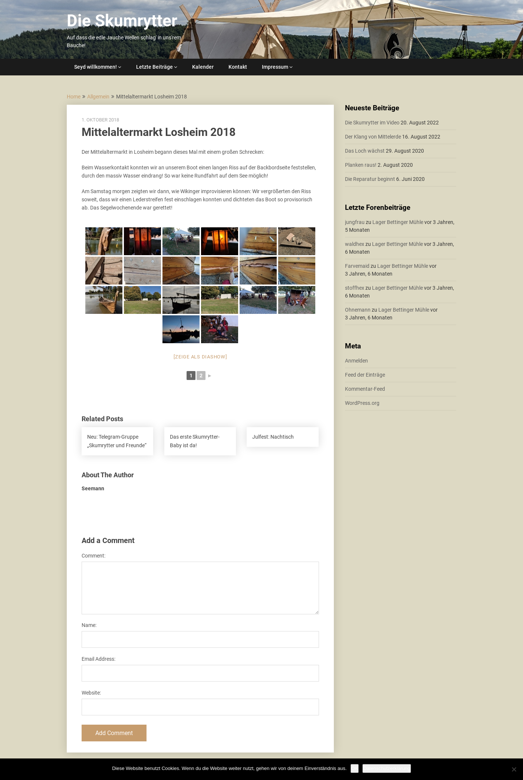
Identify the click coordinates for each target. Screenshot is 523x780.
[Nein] (513, 769)
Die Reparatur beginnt (370, 179)
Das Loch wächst (365, 151)
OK (354, 768)
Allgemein (98, 97)
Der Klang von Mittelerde (373, 137)
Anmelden (356, 361)
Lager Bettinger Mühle (397, 222)
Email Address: (98, 659)
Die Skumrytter (122, 20)
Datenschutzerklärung (386, 768)
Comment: (93, 556)
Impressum (275, 67)
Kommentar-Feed (365, 389)
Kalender (203, 67)
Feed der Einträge (365, 375)
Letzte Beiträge (154, 67)
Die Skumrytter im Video (372, 123)
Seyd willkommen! (95, 67)
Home (73, 97)
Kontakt (237, 67)
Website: (91, 693)
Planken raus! (360, 165)
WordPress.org (362, 403)
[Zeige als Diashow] (200, 357)
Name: (89, 625)
